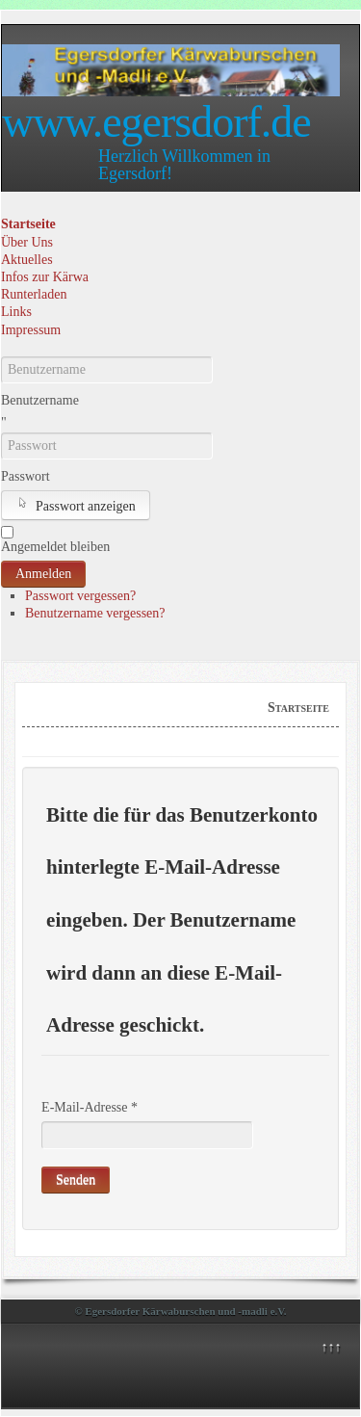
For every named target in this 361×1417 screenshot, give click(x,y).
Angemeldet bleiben (55, 546)
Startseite (28, 224)
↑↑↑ (331, 1347)
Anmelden (43, 573)
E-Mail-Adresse (89, 1107)
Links (16, 311)
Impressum (31, 330)
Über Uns (27, 242)
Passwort (25, 476)
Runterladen (33, 294)
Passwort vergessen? (80, 596)
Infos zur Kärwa (45, 277)
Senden (75, 1179)
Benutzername (40, 400)
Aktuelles (27, 259)
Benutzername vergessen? (95, 613)
